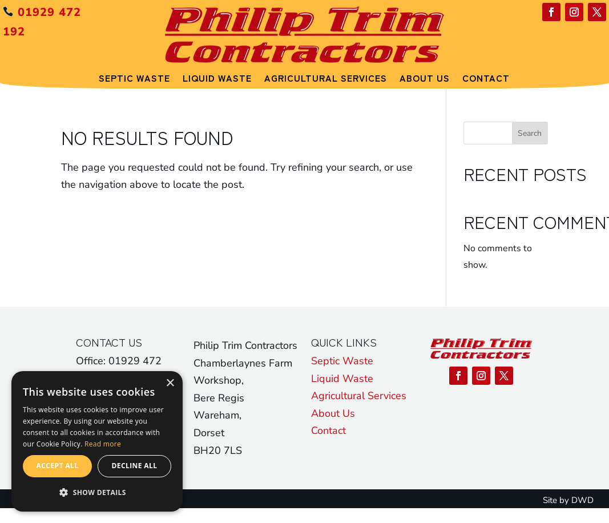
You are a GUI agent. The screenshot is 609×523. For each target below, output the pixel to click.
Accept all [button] (58, 465)
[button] (97, 492)
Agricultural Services (325, 78)
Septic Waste (134, 78)
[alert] (97, 441)
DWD (582, 500)
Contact (486, 78)
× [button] (170, 383)
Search (530, 133)
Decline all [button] (135, 465)
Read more (102, 444)
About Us (425, 78)
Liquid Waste (217, 78)
